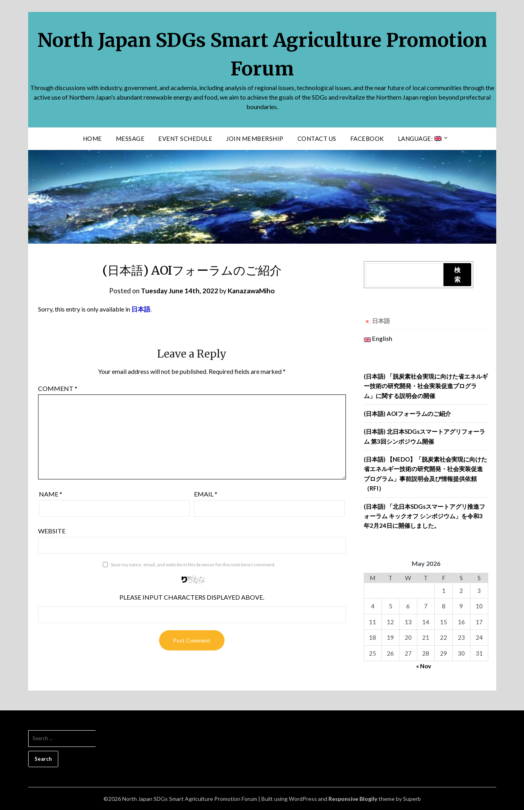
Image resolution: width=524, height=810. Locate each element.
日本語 (140, 309)
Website (51, 531)
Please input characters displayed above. (191, 597)
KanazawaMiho (251, 291)
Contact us (317, 138)
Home (92, 138)
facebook (367, 138)
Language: (419, 138)
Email (205, 494)
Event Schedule (185, 138)
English (378, 338)
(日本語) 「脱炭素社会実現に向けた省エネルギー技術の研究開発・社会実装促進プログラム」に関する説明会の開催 (426, 386)
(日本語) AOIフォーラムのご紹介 (407, 413)
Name (50, 494)
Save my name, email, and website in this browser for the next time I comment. (193, 565)
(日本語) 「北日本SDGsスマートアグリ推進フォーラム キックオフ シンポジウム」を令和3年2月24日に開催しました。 (424, 516)
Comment (57, 388)
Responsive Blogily (352, 798)
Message (130, 138)
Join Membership (255, 138)
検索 (457, 274)
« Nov (423, 666)
